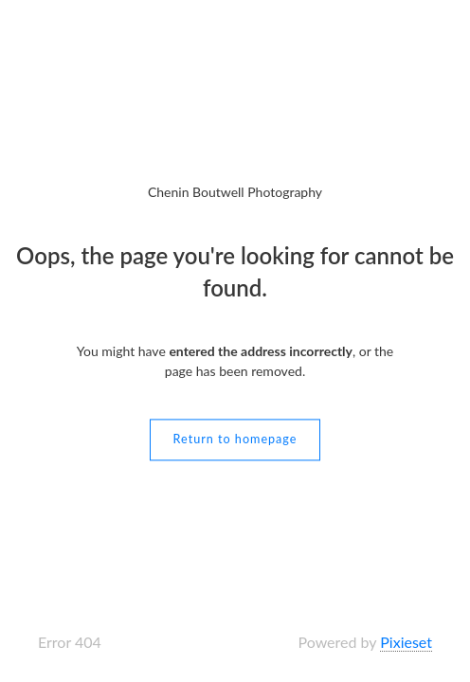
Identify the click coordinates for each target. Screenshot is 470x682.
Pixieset (406, 642)
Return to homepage (235, 440)
